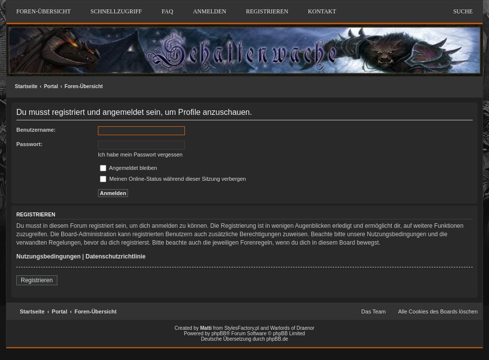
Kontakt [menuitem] (322, 11)
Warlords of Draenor (292, 328)
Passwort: (29, 144)
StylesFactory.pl (241, 328)
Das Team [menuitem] (373, 311)
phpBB (219, 333)
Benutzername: (35, 130)
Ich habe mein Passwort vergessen (140, 154)
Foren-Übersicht (84, 86)
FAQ (167, 11)
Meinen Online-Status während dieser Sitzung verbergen (173, 179)
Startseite (26, 86)
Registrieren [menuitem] (267, 11)
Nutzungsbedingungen (48, 256)
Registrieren (37, 280)
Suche (463, 11)
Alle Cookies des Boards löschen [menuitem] (438, 311)
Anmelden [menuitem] (209, 11)
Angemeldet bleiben (128, 168)
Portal (51, 86)
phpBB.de (277, 339)
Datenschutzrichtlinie (115, 256)
